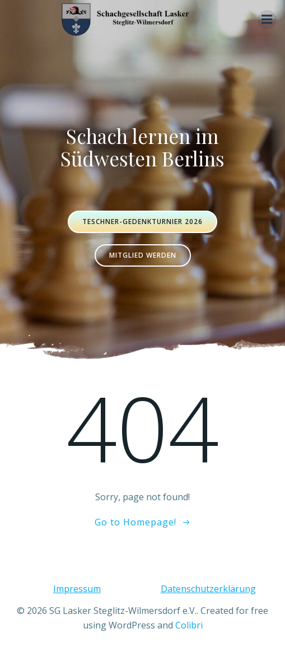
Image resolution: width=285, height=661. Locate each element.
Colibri (189, 625)
